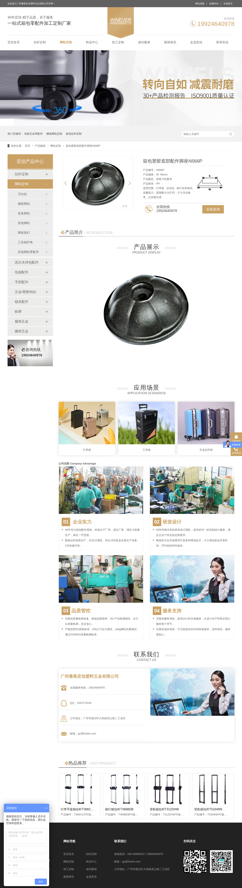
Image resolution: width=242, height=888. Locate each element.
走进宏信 (196, 42)
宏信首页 (14, 42)
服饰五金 (21, 321)
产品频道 (40, 145)
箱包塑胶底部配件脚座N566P (83, 145)
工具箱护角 (25, 242)
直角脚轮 (24, 213)
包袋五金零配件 (33, 133)
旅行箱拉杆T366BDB (119, 809)
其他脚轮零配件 (28, 252)
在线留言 (228, 3)
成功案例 (144, 42)
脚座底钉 (24, 232)
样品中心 (92, 42)
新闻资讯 (170, 42)
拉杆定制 (40, 42)
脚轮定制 (66, 42)
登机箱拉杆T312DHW (164, 809)
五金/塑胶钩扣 (25, 292)
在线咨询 (213, 209)
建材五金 (21, 331)
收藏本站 (214, 3)
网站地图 (199, 3)
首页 (28, 145)
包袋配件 (21, 272)
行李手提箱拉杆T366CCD (78, 809)
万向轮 (22, 194)
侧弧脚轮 (24, 203)
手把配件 (21, 282)
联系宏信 (222, 42)
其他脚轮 (24, 223)
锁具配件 (21, 302)
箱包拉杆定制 (74, 133)
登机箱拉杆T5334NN (208, 809)
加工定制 (118, 42)
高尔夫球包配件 (27, 262)
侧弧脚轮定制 (54, 133)
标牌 (18, 311)
